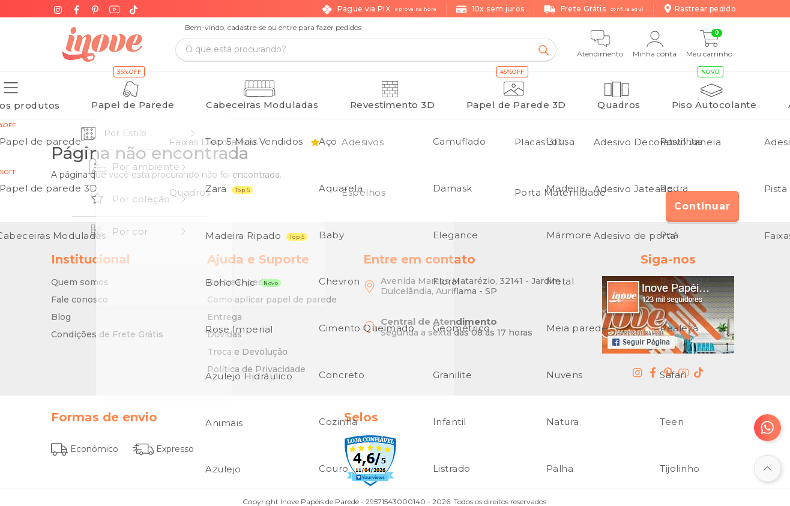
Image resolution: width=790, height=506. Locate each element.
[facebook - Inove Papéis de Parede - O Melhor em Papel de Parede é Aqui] (653, 366)
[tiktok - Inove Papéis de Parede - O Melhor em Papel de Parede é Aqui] (698, 366)
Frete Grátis (594, 9)
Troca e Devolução (247, 345)
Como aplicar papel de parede (272, 293)
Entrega (224, 311)
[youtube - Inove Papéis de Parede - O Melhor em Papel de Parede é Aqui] (683, 366)
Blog (61, 311)
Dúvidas (224, 328)
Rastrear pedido (242, 276)
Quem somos (80, 276)
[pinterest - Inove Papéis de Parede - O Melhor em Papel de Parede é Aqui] (668, 366)
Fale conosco (79, 293)
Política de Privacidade (256, 363)
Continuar (702, 200)
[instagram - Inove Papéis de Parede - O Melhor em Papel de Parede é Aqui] (637, 366)
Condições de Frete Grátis (107, 328)
